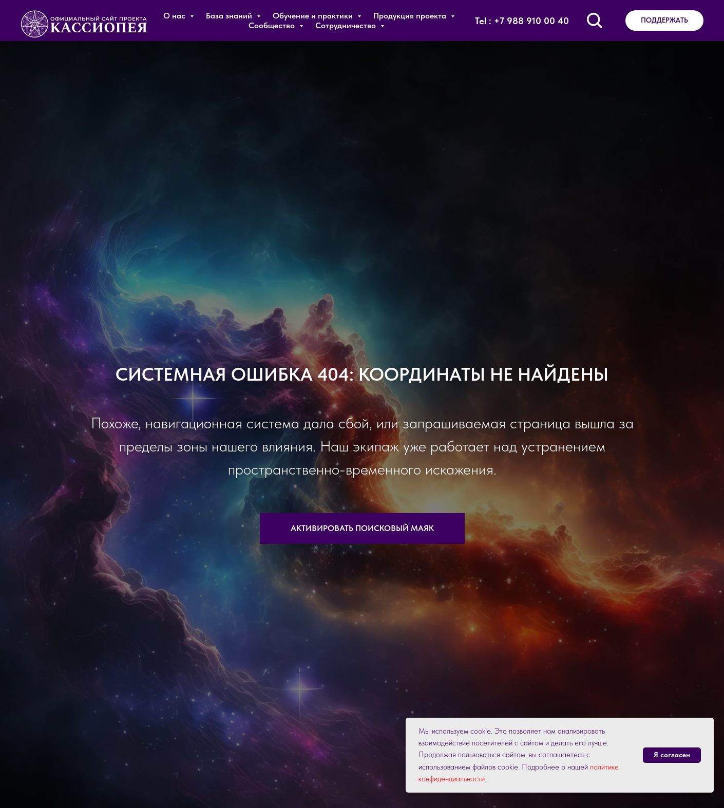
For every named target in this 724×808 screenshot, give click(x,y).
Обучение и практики (314, 16)
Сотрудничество (346, 25)
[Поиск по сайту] (594, 20)
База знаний (230, 16)
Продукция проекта (410, 16)
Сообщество (273, 25)
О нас (175, 16)
